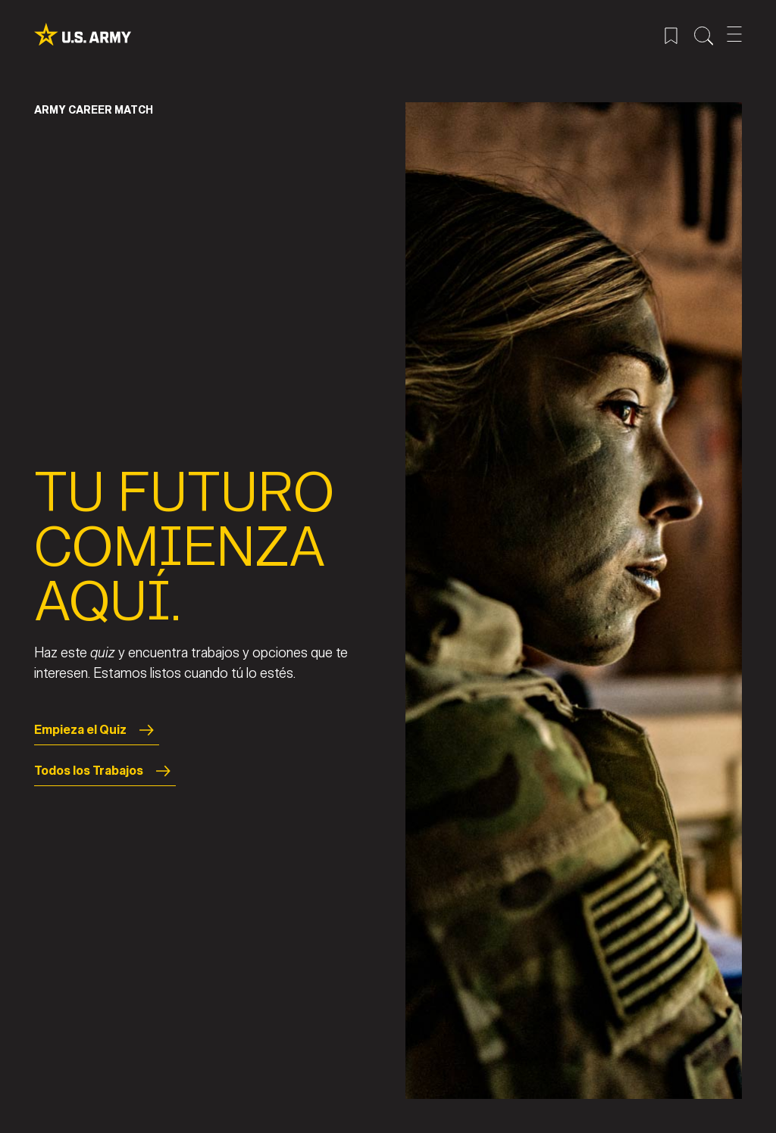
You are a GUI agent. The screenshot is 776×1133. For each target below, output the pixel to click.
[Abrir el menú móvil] (734, 34)
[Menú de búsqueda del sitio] (703, 34)
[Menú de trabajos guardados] (671, 34)
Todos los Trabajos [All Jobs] (105, 771)
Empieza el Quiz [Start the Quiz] (96, 730)
